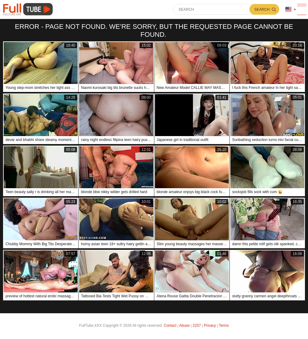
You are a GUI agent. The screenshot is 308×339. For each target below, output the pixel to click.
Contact (170, 325)
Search (262, 9)
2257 (197, 325)
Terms (224, 325)
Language (288, 9)
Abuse (184, 325)
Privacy (210, 325)
